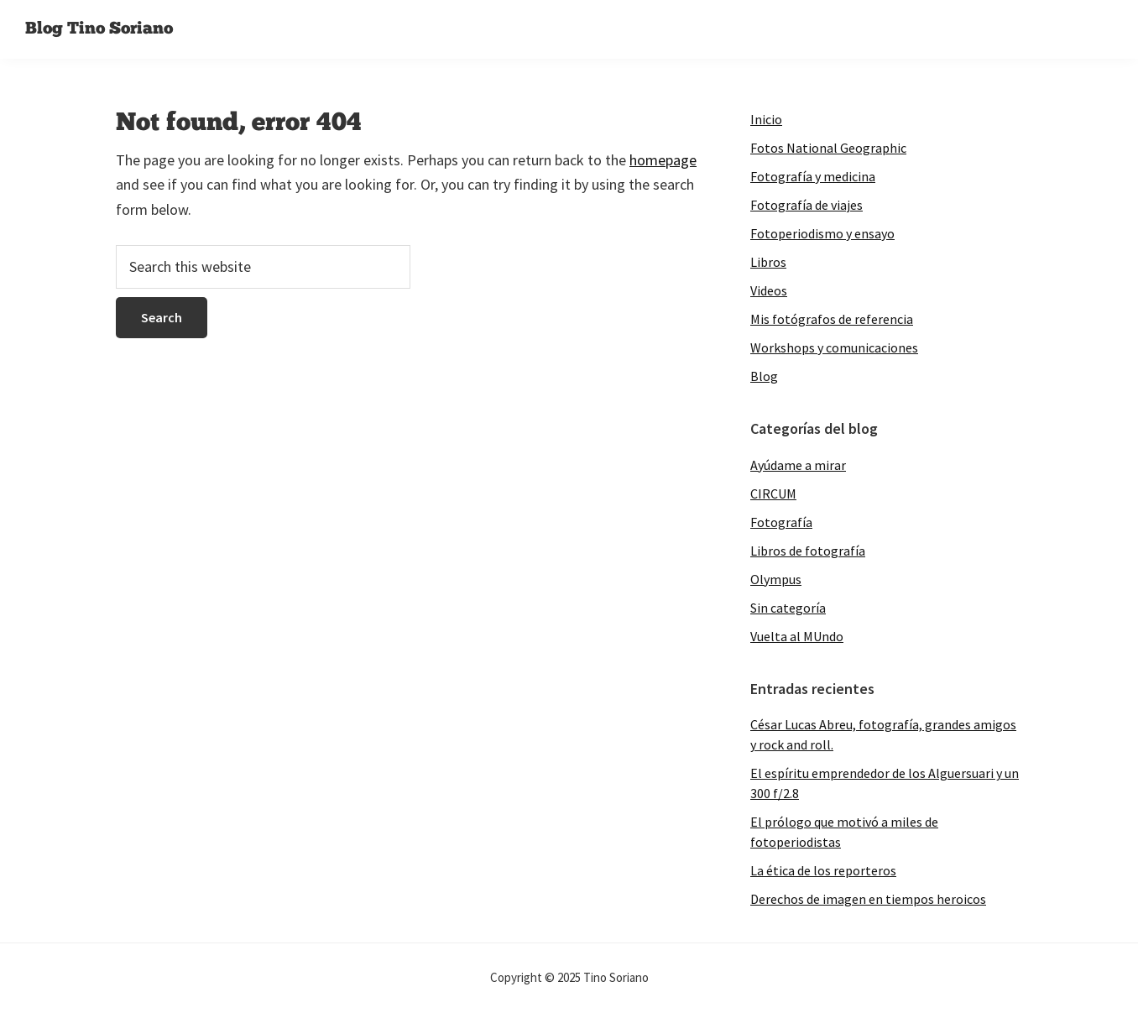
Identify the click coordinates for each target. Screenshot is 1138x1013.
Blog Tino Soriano (99, 29)
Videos (768, 290)
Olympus (775, 579)
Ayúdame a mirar (798, 465)
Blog (764, 376)
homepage (663, 160)
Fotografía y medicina (812, 176)
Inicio (766, 119)
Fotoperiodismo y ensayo (822, 233)
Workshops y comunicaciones (834, 347)
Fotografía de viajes (806, 204)
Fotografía (781, 522)
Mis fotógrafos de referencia (831, 319)
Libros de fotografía (807, 550)
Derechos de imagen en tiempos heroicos (868, 898)
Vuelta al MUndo (796, 636)
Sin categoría (788, 607)
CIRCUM (773, 493)
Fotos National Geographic (828, 147)
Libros (768, 261)
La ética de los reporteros (823, 870)
